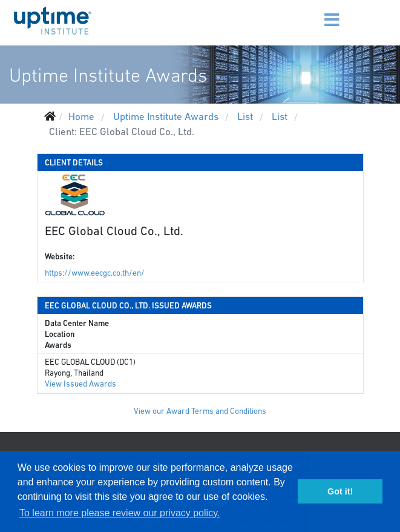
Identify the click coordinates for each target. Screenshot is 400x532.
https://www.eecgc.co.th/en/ (95, 273)
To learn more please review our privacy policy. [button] (119, 513)
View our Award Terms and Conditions (200, 411)
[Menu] (314, 12)
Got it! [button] (340, 491)
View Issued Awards (80, 383)
